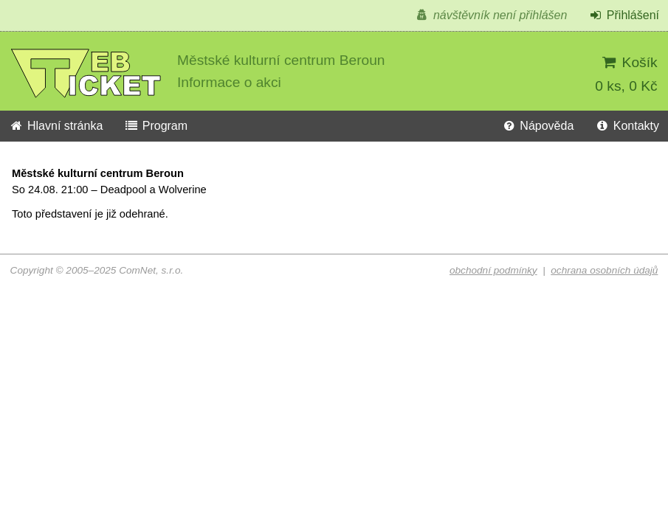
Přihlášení (623, 15)
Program (155, 125)
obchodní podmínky (493, 270)
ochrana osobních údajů (604, 270)
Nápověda (537, 125)
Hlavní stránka (56, 125)
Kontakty (627, 125)
